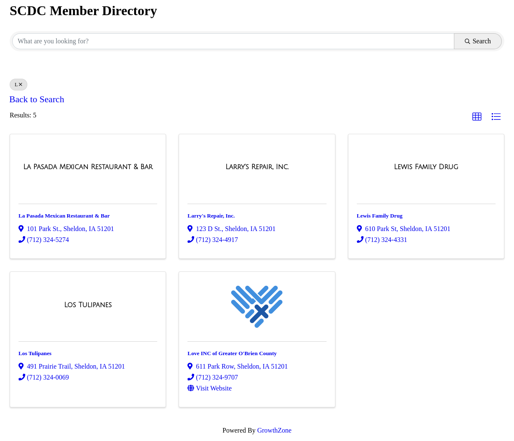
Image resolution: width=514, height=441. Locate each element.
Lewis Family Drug (380, 216)
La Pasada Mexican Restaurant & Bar (64, 216)
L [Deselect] (18, 85)
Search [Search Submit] (478, 41)
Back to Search (36, 99)
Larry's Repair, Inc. (211, 216)
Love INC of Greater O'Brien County (232, 353)
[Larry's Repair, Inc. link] (256, 167)
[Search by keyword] (233, 41)
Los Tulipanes (35, 353)
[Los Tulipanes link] (87, 305)
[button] (477, 117)
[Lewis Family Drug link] (426, 167)
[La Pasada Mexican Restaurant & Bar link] (88, 167)
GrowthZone (274, 430)
